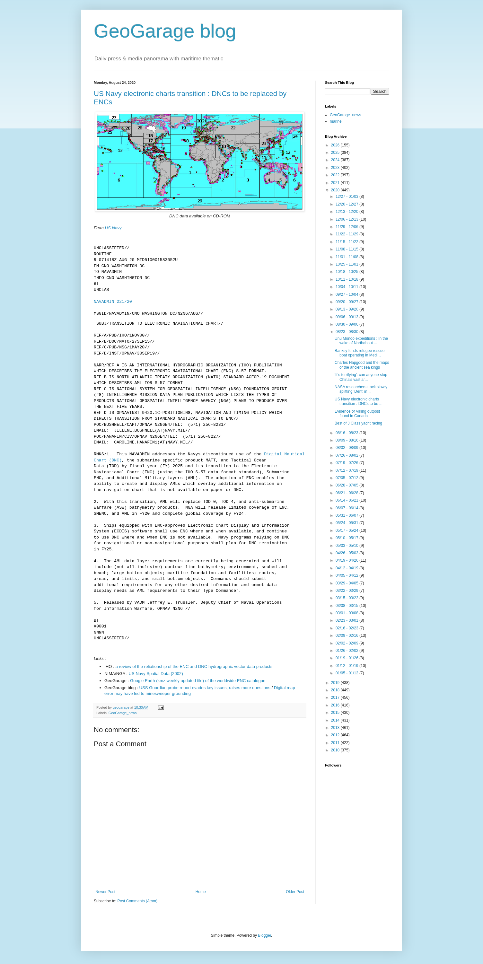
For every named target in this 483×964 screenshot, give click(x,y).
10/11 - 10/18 (347, 279)
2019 (336, 682)
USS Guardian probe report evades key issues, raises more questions (204, 687)
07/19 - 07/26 (347, 462)
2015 (336, 712)
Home (201, 892)
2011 (336, 743)
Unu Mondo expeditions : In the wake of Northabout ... (361, 340)
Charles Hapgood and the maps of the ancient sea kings (362, 364)
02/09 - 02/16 (347, 635)
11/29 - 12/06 (347, 226)
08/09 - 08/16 (347, 440)
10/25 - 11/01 (347, 264)
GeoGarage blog (165, 31)
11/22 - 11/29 (347, 234)
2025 (336, 152)
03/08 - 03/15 (347, 605)
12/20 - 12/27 (347, 204)
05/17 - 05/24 (347, 530)
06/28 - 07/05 (347, 485)
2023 (336, 167)
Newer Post (105, 892)
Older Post (295, 892)
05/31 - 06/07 (347, 515)
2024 (336, 160)
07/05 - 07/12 (347, 478)
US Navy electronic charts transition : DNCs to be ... (358, 401)
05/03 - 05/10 (347, 545)
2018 (336, 690)
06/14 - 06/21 (347, 500)
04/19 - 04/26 (347, 560)
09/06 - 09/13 (347, 317)
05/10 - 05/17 (347, 538)
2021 (336, 182)
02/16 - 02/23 (347, 628)
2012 (336, 735)
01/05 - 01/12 (347, 673)
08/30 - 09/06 (347, 324)
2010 (336, 750)
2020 (336, 190)
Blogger (264, 935)
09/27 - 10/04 (347, 294)
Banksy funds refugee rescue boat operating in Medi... (359, 352)
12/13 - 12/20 (347, 211)
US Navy (113, 227)
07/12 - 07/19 (347, 470)
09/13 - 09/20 (347, 309)
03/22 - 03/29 (347, 590)
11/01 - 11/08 (347, 257)
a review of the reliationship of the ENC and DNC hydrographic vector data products (193, 666)
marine (336, 121)
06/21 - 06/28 (347, 493)
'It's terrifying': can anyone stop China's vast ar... (361, 376)
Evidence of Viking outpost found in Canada (357, 413)
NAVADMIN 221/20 (113, 302)
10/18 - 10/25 (347, 271)
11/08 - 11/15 (347, 249)
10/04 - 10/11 (347, 287)
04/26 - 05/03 (347, 553)
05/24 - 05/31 (347, 523)
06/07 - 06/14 (347, 508)
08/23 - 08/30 (347, 331)
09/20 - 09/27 (347, 302)
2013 (336, 727)
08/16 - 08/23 (347, 433)
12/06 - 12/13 (347, 219)
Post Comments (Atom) (137, 901)
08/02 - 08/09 (347, 447)
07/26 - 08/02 (347, 455)
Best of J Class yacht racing (358, 423)
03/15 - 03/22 (347, 598)
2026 (336, 145)
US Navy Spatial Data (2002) (155, 673)
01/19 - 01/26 (347, 658)
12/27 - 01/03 (347, 196)
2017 (336, 697)
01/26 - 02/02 (347, 650)
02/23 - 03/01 (347, 620)
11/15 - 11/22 (347, 242)
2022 (336, 175)
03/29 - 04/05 (347, 583)
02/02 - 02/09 (347, 643)
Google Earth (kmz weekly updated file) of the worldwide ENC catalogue (197, 680)
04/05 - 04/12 (347, 575)
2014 (336, 720)
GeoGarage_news (123, 713)
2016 (336, 705)
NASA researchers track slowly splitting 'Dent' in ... (361, 389)
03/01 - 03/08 (347, 613)
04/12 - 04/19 (347, 568)
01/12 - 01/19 (347, 665)
